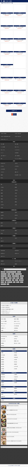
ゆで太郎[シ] (17, 166)
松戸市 (16, 238)
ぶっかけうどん (17, 149)
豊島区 (2, 193)
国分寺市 (16, 215)
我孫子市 (2, 241)
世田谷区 (16, 190)
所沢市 (16, 233)
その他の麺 (16, 152)
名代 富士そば (3, 163)
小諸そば (16, 163)
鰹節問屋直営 (3, 284)
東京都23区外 (14, 372)
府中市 (2, 218)
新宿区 (16, 187)
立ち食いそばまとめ (18, 136)
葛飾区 (16, 201)
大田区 (16, 204)
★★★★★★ (3, 250)
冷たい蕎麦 (2, 144)
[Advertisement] (13, 294)
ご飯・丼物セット (3, 155)
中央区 (16, 184)
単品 (1, 158)
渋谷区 (2, 190)
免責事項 (2, 261)
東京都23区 (14, 351)
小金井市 (2, 215)
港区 (1, 184)
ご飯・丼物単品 (17, 155)
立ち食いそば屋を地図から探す (5, 136)
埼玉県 (14, 386)
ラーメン (2, 152)
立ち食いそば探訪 (8, 1)
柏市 (1, 238)
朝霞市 (16, 230)
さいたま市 (2, 230)
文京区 (16, 193)
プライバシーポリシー (18, 261)
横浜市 (2, 222)
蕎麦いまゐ (16, 172)
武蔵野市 (2, 212)
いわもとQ (2, 172)
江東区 (2, 201)
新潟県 (14, 398)
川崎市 (16, 222)
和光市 (2, 233)
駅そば (2, 177)
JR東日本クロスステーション (11, 271)
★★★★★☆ (17, 250)
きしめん (19, 271)
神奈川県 (14, 380)
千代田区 (2, 187)
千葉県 (14, 392)
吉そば (16, 169)
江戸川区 (2, 204)
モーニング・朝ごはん (18, 158)
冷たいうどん (3, 149)
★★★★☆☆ (3, 253)
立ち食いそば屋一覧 (18, 133)
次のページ (14, 110)
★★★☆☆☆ (17, 253)
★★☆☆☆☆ (3, 256)
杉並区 (2, 207)
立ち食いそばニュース (4, 139)
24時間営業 (3, 271)
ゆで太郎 (2, 166)
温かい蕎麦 (16, 144)
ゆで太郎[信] (3, 169)
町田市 (16, 218)
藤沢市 (2, 225)
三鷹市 (16, 212)
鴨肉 (8, 284)
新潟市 (2, 245)
